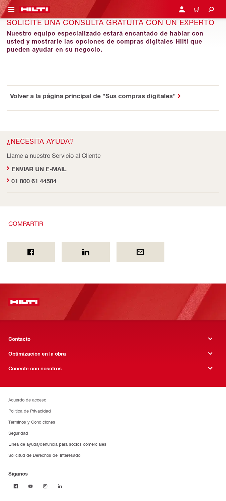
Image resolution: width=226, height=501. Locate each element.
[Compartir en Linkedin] (86, 252)
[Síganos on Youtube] (30, 486)
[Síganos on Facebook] (15, 486)
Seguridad (18, 432)
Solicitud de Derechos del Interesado (44, 454)
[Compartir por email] (141, 252)
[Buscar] (211, 9)
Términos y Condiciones (31, 421)
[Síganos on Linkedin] (60, 486)
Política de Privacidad (29, 410)
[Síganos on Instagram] (45, 486)
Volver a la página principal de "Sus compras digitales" (93, 96)
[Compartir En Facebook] (31, 252)
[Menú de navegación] (11, 9)
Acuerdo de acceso (27, 399)
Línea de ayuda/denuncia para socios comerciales (57, 443)
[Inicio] (34, 9)
